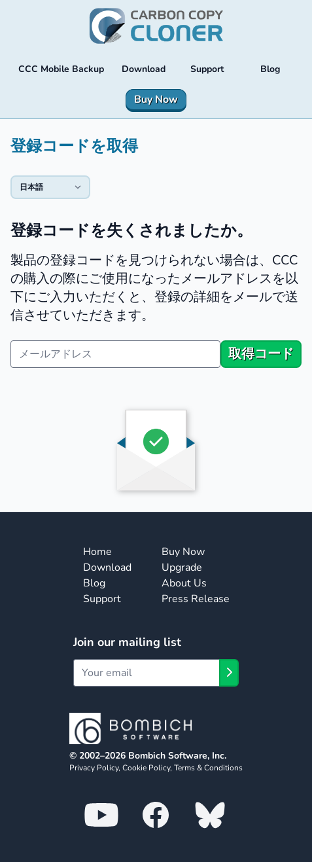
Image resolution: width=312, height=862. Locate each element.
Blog (94, 583)
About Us (184, 583)
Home (97, 552)
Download (107, 567)
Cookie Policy (146, 768)
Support (102, 599)
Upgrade (182, 567)
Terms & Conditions (208, 768)
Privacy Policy (93, 768)
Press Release (196, 599)
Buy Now (183, 552)
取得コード (261, 354)
